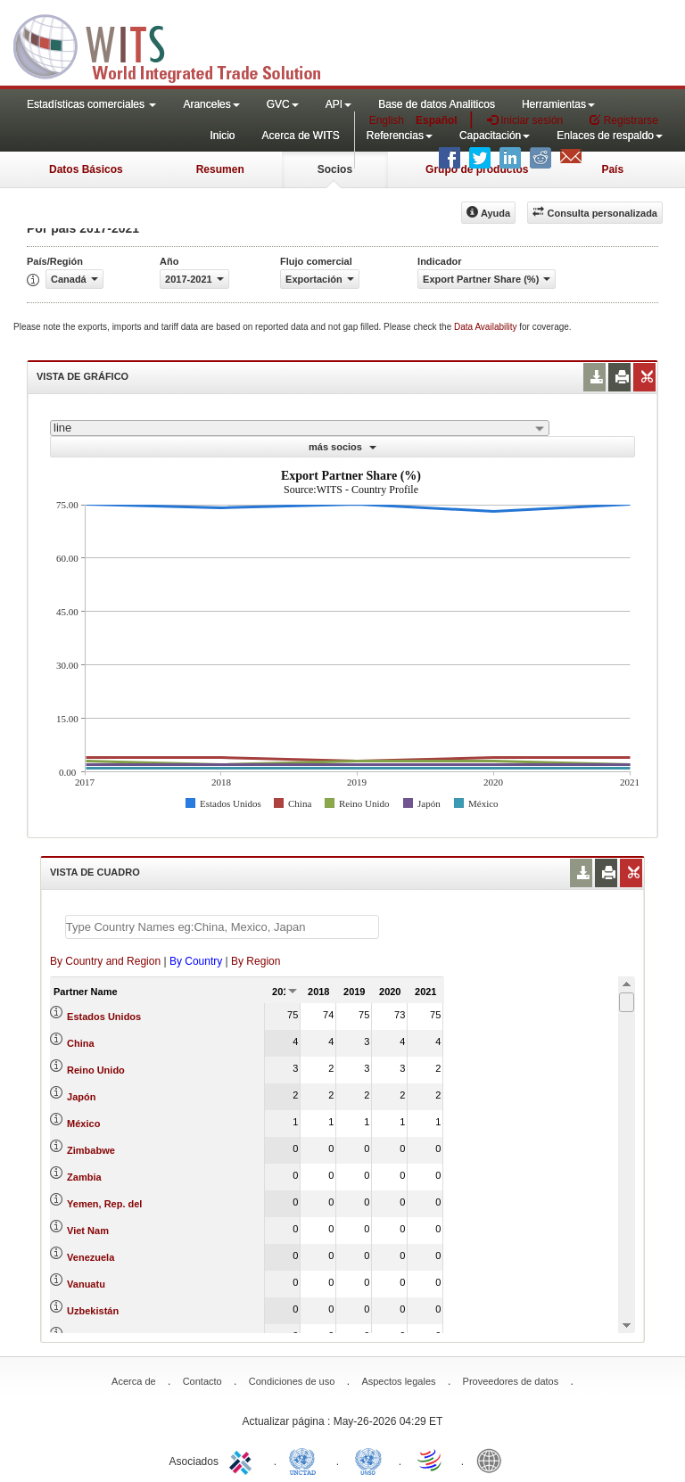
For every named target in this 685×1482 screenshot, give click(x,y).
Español (437, 120)
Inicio (222, 135)
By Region (255, 961)
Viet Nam (88, 1230)
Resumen (220, 169)
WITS (178, 44)
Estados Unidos (104, 1016)
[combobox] (299, 428)
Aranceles (211, 104)
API (338, 104)
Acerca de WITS (300, 135)
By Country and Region (105, 961)
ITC (243, 1460)
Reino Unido (96, 1070)
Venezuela (90, 1257)
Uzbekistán (93, 1310)
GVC (283, 104)
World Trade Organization (431, 1460)
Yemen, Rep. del (104, 1203)
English (386, 120)
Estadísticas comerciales (91, 104)
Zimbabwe (91, 1150)
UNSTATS (368, 1460)
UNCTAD (306, 1460)
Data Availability (486, 327)
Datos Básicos (86, 169)
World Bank (493, 1460)
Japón (81, 1096)
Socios (335, 169)
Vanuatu (86, 1284)
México (83, 1123)
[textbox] (222, 927)
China (81, 1043)
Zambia (84, 1177)
